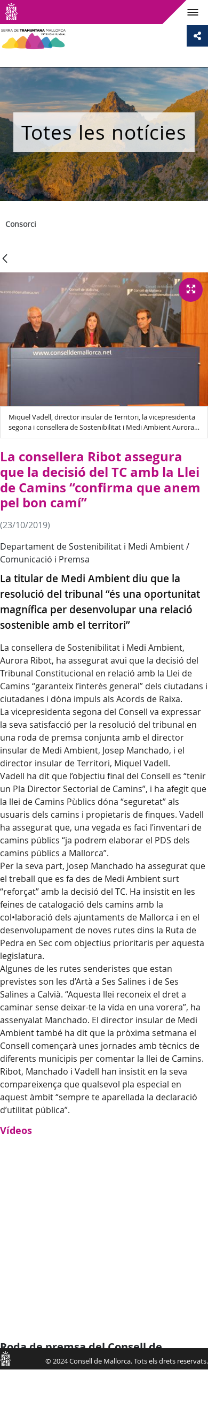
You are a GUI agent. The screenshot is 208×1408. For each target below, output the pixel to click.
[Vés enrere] (5, 259)
